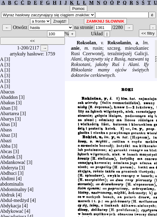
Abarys (7, 117)
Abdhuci (8, 171)
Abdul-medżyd (14, 198)
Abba (5, 144)
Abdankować (12, 160)
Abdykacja (10, 204)
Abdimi (7, 177)
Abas (5, 122)
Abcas (6, 150)
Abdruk (7, 193)
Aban (5, 106)
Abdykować (11, 209)
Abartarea (9, 112)
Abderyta (9, 166)
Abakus (7, 101)
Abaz (5, 133)
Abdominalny (13, 187)
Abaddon (9, 95)
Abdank (7, 155)
